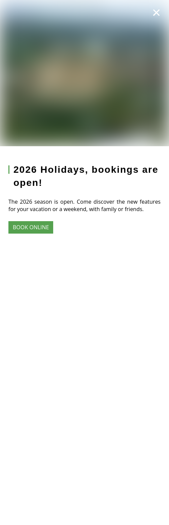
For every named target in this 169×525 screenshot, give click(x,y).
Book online (31, 227)
